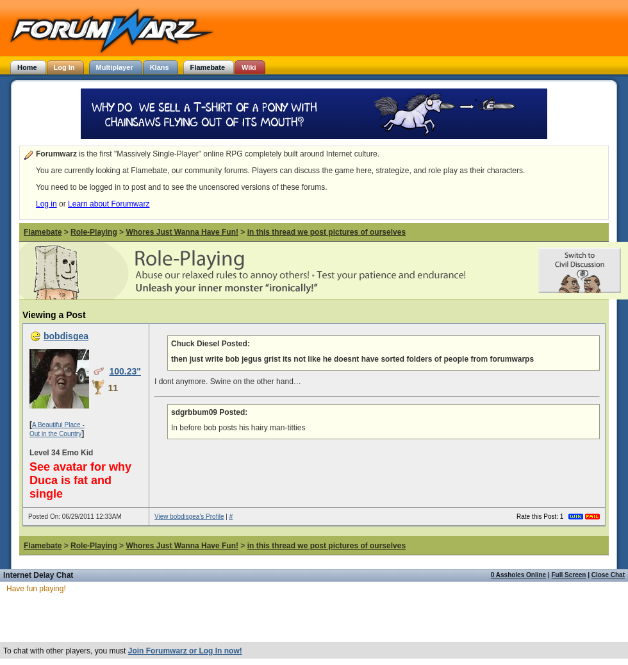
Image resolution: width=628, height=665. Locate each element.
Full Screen (569, 574)
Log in (46, 203)
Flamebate (43, 232)
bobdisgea (66, 336)
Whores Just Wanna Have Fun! (182, 232)
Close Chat (608, 574)
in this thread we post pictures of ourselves (326, 232)
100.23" (124, 371)
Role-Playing (93, 232)
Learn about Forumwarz (108, 203)
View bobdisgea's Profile (189, 516)
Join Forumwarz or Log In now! (185, 650)
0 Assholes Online (518, 574)
